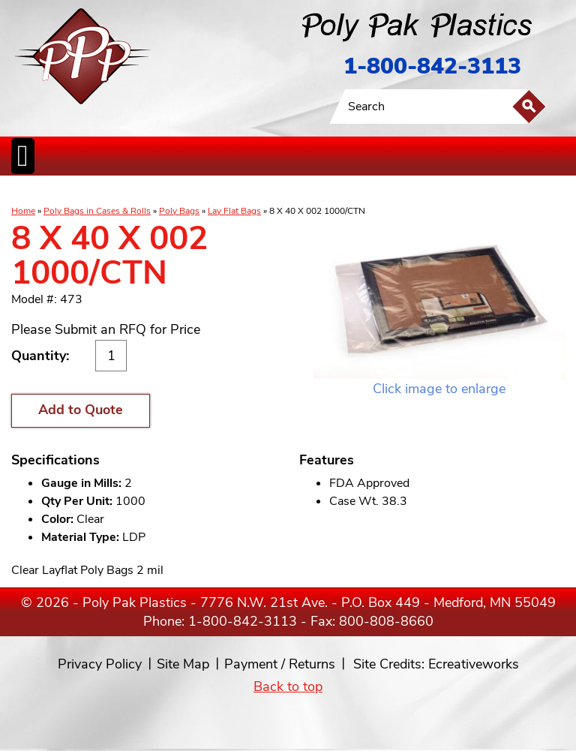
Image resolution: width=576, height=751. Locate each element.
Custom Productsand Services (464, 191)
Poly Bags (179, 211)
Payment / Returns (279, 664)
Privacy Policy (100, 664)
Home (23, 211)
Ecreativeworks (473, 664)
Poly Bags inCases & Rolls (48, 191)
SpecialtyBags (306, 191)
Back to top (288, 686)
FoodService (350, 191)
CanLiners (264, 191)
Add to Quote (80, 410)
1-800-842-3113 (432, 66)
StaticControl (228, 191)
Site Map (183, 664)
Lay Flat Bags (234, 211)
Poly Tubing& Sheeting (117, 191)
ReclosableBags (178, 191)
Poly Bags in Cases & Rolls (97, 211)
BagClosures (393, 191)
